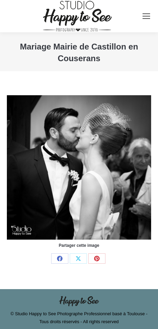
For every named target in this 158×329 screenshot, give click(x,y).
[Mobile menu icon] (146, 16)
